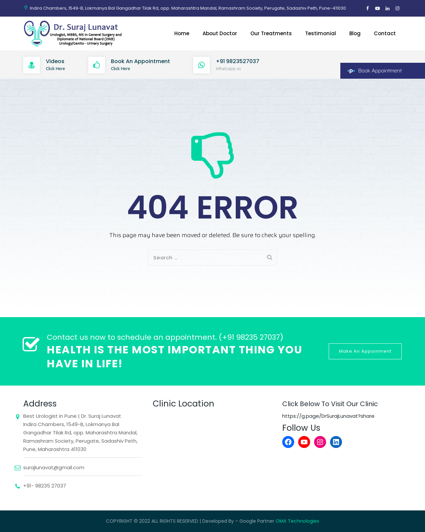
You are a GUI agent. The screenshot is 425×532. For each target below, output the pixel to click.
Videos (55, 61)
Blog (355, 33)
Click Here (55, 68)
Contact (385, 33)
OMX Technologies (297, 521)
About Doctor (220, 33)
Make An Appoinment (365, 351)
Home (181, 33)
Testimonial (320, 33)
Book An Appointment (140, 61)
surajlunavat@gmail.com (53, 467)
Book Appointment (380, 70)
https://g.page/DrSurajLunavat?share (328, 415)
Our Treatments (271, 33)
